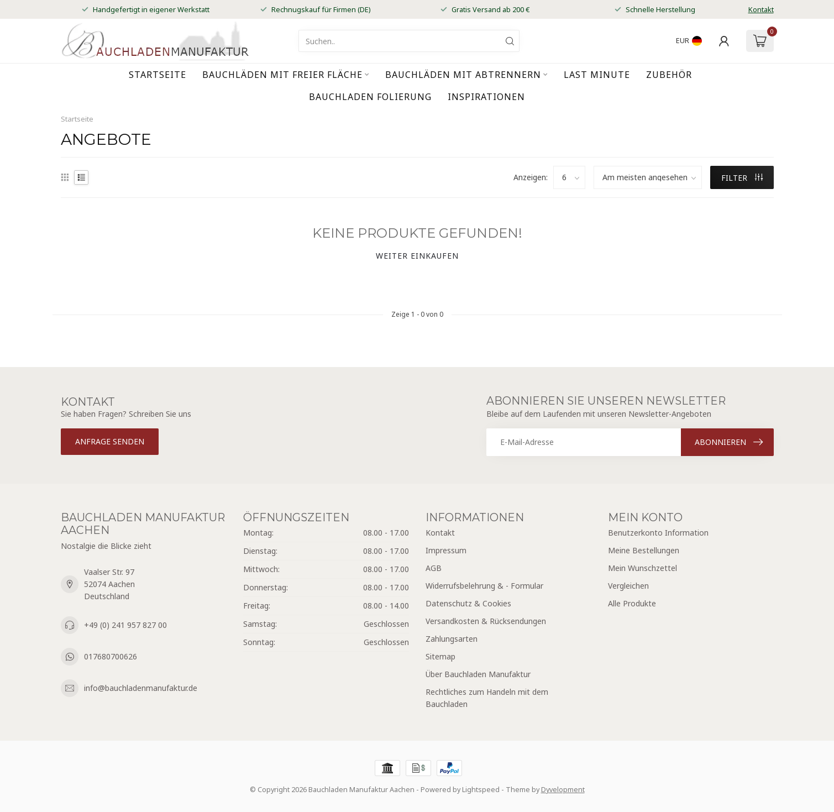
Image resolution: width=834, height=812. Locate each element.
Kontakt (761, 9)
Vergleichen (628, 585)
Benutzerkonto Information (658, 532)
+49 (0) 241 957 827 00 (125, 625)
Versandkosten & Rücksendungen (486, 621)
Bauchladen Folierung (370, 97)
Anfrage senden (109, 441)
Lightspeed (481, 789)
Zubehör (669, 75)
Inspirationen (486, 97)
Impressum (446, 550)
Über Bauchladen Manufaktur (478, 674)
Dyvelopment (563, 789)
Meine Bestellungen (643, 550)
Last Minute (597, 75)
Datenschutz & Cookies (468, 603)
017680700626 (110, 656)
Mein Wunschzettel (642, 568)
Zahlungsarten (452, 638)
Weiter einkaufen (417, 255)
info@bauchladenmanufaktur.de (140, 688)
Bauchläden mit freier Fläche (282, 75)
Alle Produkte (632, 603)
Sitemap (440, 656)
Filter (742, 177)
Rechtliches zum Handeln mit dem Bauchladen (487, 698)
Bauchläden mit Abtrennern (463, 75)
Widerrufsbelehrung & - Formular (484, 585)
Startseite (157, 75)
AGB (434, 568)
